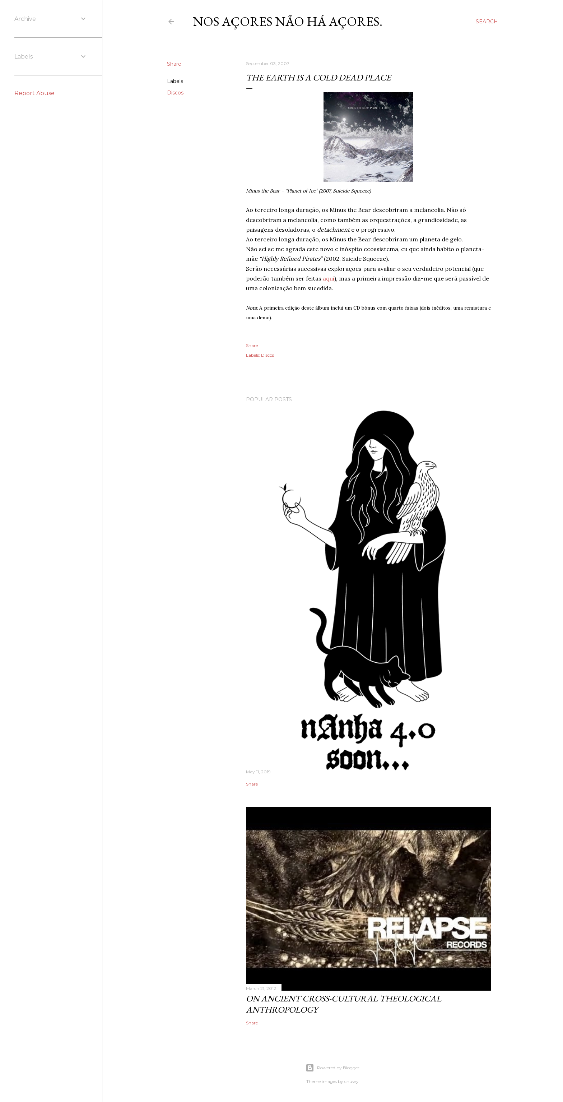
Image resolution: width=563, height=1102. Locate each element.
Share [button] (174, 64)
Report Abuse (34, 93)
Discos (175, 92)
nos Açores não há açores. (287, 21)
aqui (328, 278)
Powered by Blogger (332, 1068)
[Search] (487, 21)
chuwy (351, 1081)
